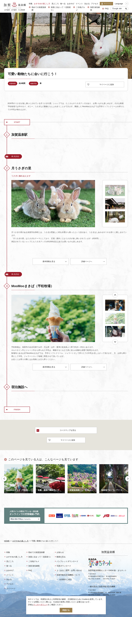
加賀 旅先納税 (94, 8)
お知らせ (59, 552)
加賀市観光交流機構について (67, 575)
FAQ (105, 8)
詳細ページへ (93, 261)
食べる (63, 4)
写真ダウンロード (63, 566)
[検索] (118, 9)
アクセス (94, 4)
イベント (79, 4)
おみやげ (70, 4)
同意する (66, 610)
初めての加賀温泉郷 (37, 8)
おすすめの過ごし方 (42, 4)
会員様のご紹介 (64, 579)
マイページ (106, 4)
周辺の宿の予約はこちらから (24, 519)
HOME (7, 541)
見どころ (55, 4)
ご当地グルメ (79, 8)
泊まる (87, 4)
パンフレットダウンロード (66, 561)
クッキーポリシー (40, 605)
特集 (30, 4)
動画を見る (60, 557)
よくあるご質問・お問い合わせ (68, 570)
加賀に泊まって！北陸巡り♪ (59, 8)
